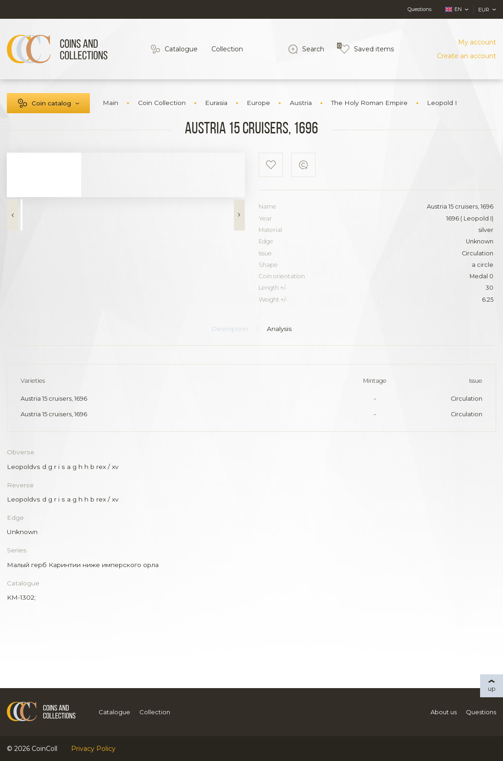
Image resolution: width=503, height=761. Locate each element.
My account (477, 42)
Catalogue (181, 49)
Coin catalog (51, 103)
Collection (227, 49)
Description (229, 328)
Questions (419, 9)
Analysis (279, 328)
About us (444, 712)
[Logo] (57, 49)
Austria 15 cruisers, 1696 (54, 398)
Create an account (466, 56)
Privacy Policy (93, 748)
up (492, 688)
